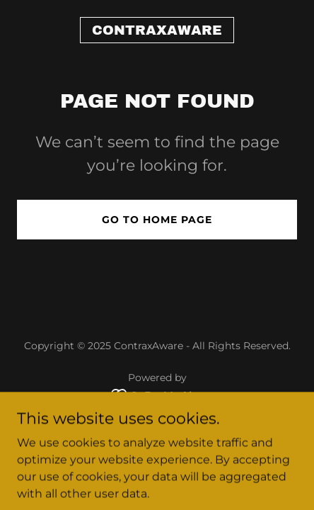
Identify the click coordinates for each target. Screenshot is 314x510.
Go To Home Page (157, 219)
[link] (157, 31)
